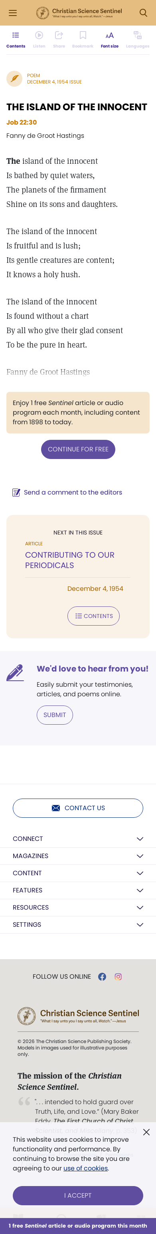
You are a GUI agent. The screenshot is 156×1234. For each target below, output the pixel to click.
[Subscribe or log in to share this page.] (59, 40)
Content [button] (27, 873)
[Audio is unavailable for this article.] (39, 40)
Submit (54, 714)
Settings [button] (27, 924)
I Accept (78, 1195)
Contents (93, 616)
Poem (33, 75)
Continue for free (78, 449)
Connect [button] (28, 838)
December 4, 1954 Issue (54, 81)
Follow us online (62, 977)
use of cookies (85, 1168)
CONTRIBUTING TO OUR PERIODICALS (70, 560)
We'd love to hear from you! (93, 669)
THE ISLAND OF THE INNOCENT (76, 106)
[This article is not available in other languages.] (138, 40)
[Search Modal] (143, 13)
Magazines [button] (30, 855)
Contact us (78, 808)
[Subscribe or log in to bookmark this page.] (82, 40)
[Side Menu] (12, 13)
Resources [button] (31, 907)
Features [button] (27, 890)
